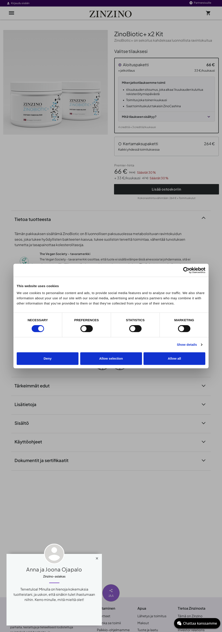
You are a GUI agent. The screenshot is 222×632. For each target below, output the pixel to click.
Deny (48, 358)
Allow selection (111, 358)
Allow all (174, 358)
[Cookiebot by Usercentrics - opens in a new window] (186, 270)
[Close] (97, 557)
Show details (187, 344)
